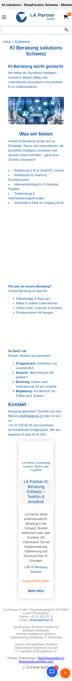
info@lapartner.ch (31, 416)
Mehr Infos (36, 590)
